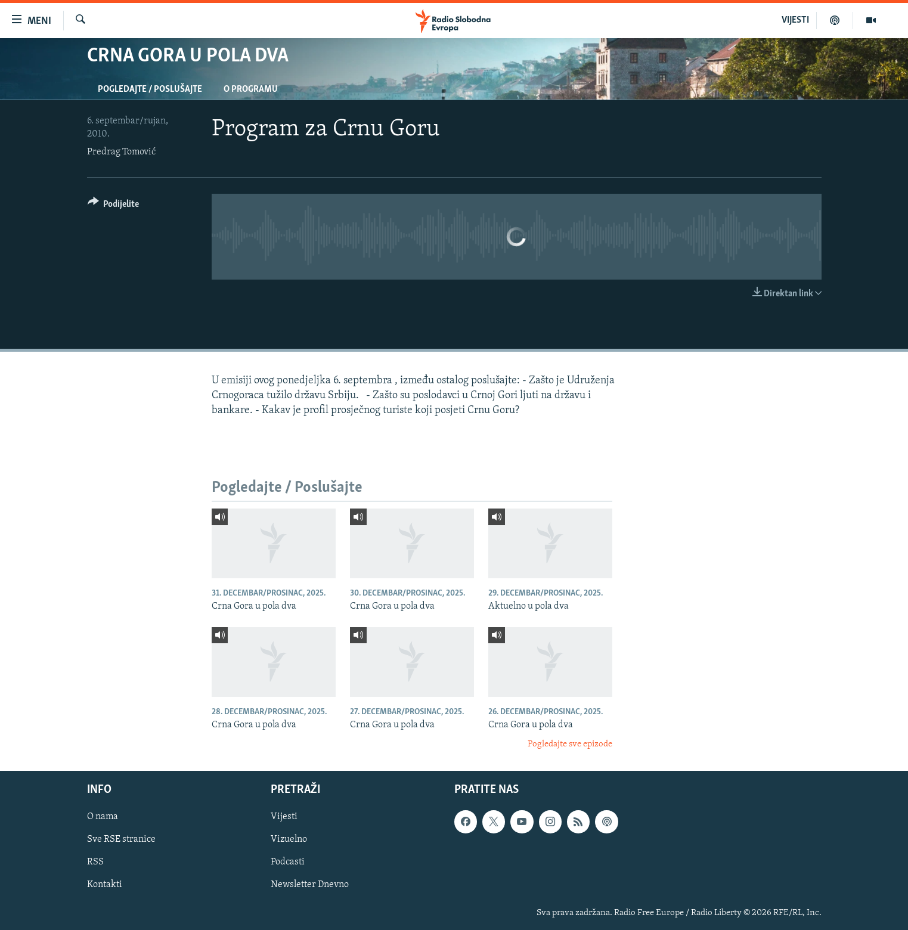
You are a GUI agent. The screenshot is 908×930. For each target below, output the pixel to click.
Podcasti (288, 862)
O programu (251, 89)
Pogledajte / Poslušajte (150, 89)
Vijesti (284, 817)
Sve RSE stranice (121, 839)
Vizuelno (289, 839)
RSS (95, 862)
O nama (102, 817)
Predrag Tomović (121, 152)
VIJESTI (795, 20)
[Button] (114, 206)
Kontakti (104, 884)
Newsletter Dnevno (310, 884)
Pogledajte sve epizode (570, 744)
